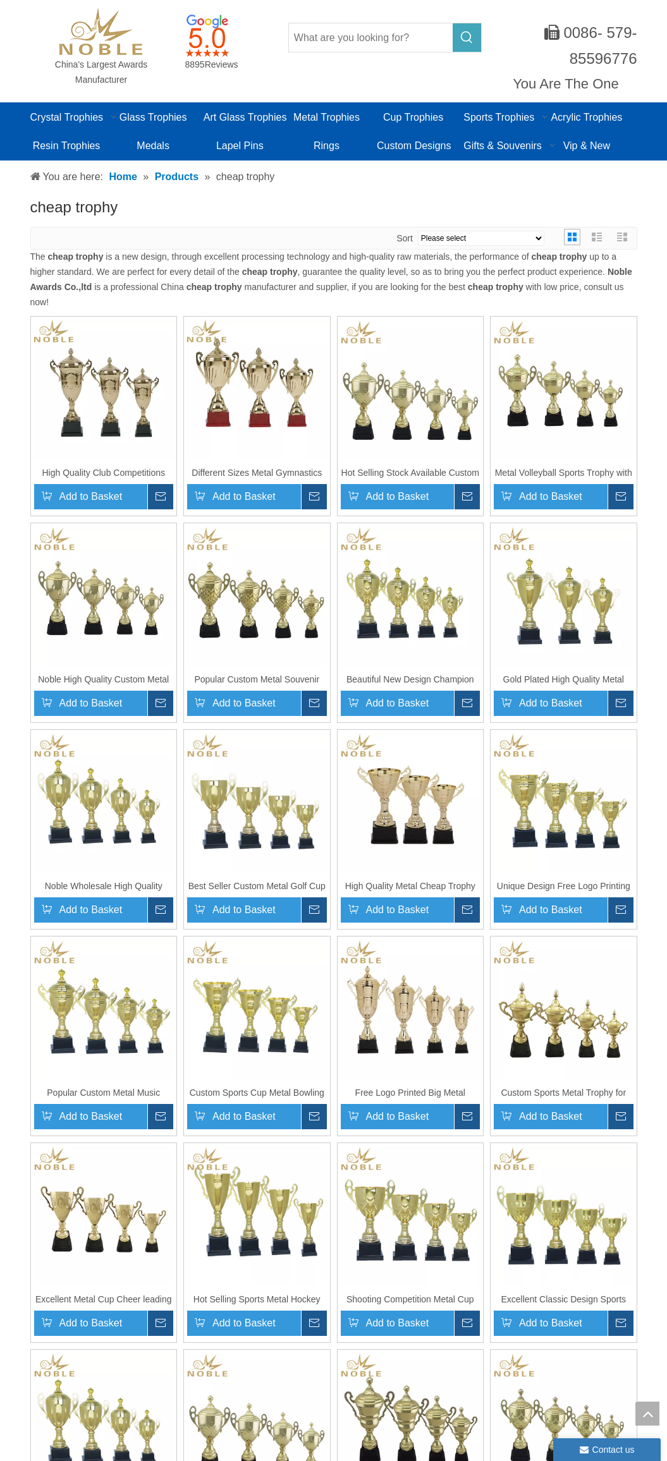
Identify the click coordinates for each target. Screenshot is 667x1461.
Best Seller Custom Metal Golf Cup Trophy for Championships (257, 886)
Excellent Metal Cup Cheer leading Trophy (103, 1299)
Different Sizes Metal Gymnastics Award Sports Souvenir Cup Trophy (257, 473)
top (647, 1414)
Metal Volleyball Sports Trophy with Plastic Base (563, 473)
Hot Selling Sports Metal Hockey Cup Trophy (257, 1299)
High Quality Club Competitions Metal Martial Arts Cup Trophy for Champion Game (103, 473)
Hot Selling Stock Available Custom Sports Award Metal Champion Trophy (410, 473)
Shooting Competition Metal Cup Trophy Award (410, 1299)
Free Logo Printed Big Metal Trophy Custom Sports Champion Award (410, 1093)
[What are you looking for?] (371, 37)
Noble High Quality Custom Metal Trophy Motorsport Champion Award (103, 679)
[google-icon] (207, 35)
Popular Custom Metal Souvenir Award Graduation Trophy (256, 679)
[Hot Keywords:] (467, 37)
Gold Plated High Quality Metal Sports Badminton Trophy (563, 679)
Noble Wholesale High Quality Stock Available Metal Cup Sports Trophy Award (103, 886)
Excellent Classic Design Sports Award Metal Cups (563, 1299)
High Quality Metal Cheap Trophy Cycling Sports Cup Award (410, 886)
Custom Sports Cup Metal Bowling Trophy (257, 1093)
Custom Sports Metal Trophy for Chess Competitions (563, 1093)
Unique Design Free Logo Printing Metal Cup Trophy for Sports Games (563, 886)
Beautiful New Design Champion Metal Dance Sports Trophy (410, 679)
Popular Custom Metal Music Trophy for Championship (103, 1093)
